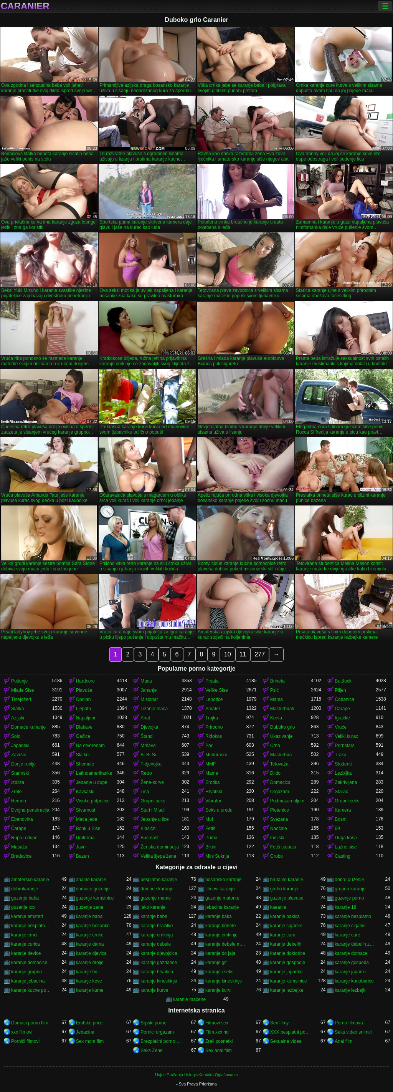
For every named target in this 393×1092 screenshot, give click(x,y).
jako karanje (152, 907)
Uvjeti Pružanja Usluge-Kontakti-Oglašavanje (196, 1074)
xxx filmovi (21, 1032)
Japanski (20, 745)
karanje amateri (27, 916)
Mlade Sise (22, 690)
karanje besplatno (353, 916)
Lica (144, 791)
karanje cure (347, 935)
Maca (146, 681)
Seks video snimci (353, 1032)
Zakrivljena (346, 782)
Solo (15, 736)
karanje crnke (90, 935)
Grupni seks (152, 801)
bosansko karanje (223, 879)
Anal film (343, 1041)
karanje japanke (286, 971)
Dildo (275, 773)
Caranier (25, 6)
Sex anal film (218, 1050)
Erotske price (89, 1023)
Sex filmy (279, 1023)
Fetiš (210, 828)
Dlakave (84, 727)
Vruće (341, 727)
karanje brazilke (156, 925)
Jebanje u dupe (91, 782)
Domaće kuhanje (28, 727)
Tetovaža (279, 764)
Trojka (211, 718)
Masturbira (281, 754)
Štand (146, 736)
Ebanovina (22, 819)
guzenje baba (25, 898)
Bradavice (21, 856)
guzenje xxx (23, 907)
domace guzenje (93, 888)
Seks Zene (151, 1050)
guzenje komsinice (95, 898)
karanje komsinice (288, 981)
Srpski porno (153, 1023)
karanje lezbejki (351, 990)
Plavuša (84, 690)
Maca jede (86, 819)
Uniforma (85, 837)
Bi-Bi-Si (148, 754)
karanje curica (25, 944)
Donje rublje (23, 764)
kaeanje (278, 907)
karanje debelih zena (355, 944)
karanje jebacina (28, 981)
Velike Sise (216, 690)
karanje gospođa (352, 962)
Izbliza (17, 782)
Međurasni (216, 754)
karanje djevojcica (158, 953)
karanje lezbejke (287, 990)
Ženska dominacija (159, 847)
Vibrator (213, 801)
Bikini (210, 847)
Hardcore (85, 681)
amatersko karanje (30, 879)
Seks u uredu (219, 810)
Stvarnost (86, 810)
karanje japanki (350, 971)
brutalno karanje (286, 879)
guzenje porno (349, 898)
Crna (275, 745)
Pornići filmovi (25, 1041)
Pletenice (279, 810)
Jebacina (85, 1032)
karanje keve (89, 981)
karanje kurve (154, 990)
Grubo (276, 856)
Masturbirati (282, 708)
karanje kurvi (218, 990)
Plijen (340, 690)
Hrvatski (213, 791)
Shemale (85, 764)
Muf (209, 819)
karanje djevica (91, 953)
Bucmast (149, 837)
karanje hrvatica (156, 971)
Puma (211, 837)
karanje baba (89, 916)
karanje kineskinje (223, 981)
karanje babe (153, 916)
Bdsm (341, 819)
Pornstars (344, 745)
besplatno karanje (158, 879)
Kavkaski (85, 791)
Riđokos (213, 736)
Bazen (82, 856)
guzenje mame (155, 898)
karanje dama (90, 944)
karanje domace (351, 953)
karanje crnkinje (221, 935)
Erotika (212, 782)
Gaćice (83, 736)
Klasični (148, 828)
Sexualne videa (286, 1041)
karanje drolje (90, 962)
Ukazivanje (281, 736)
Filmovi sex (216, 1023)
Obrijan (83, 699)
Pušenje (19, 681)
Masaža (19, 847)
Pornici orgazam (157, 1032)
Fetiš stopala (283, 847)
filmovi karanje (220, 888)
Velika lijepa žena (158, 856)
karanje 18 (345, 907)
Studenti (343, 764)
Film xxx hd (217, 1032)
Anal (145, 718)
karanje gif (215, 962)
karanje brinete (220, 925)
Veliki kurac (346, 736)
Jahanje (148, 690)
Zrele (16, 791)
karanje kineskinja (158, 981)
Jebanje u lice (154, 819)
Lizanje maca (154, 708)
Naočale (278, 828)
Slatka (17, 708)
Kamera (343, 810)
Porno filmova (349, 1023)
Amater (212, 708)
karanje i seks (219, 971)
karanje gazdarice (158, 962)
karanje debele (155, 944)
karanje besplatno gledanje (31, 925)
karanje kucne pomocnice (31, 990)
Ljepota (83, 708)
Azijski (17, 718)
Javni (81, 847)
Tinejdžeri (21, 699)
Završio (18, 754)
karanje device (26, 953)
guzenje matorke (222, 898)
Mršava (147, 745)
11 (242, 654)
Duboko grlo (282, 727)
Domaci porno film (29, 1023)
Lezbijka (343, 773)
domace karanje (156, 888)
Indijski (277, 837)
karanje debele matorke (225, 944)
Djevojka (149, 727)
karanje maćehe (189, 999)
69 (337, 828)
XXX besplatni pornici (290, 1032)
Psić (274, 690)
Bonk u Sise (88, 828)
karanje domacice (29, 962)
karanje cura (283, 935)
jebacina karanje (222, 907)
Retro (146, 773)
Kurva (276, 718)
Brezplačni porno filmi (161, 1041)
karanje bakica (285, 916)
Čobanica (344, 699)
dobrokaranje (24, 888)
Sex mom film (90, 1041)
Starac (341, 791)
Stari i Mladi (152, 810)
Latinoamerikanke (94, 773)
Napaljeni (85, 718)
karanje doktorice (287, 953)
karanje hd (86, 971)
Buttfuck (343, 681)
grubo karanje (284, 888)
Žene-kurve (152, 782)
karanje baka (218, 916)
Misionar (149, 699)
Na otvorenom (90, 745)
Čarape (342, 708)
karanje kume (90, 990)
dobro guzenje (349, 879)
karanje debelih (285, 944)
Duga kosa (346, 837)
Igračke (342, 718)
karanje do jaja (220, 953)
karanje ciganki (350, 925)
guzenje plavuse (287, 898)
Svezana (279, 819)
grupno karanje (350, 888)
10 (227, 654)
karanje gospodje (287, 962)
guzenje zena (89, 907)
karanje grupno (26, 971)
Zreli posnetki (219, 1041)
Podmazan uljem (287, 801)
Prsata (212, 681)
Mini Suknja (217, 856)
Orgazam (279, 791)
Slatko (82, 754)
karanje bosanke (93, 925)
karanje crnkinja (156, 935)
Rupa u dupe (24, 837)
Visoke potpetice (93, 801)
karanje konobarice (354, 981)
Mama (276, 699)
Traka (340, 754)
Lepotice (214, 699)
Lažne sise (346, 847)
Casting (342, 856)
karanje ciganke (286, 925)
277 (259, 654)
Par (209, 745)
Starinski (20, 773)
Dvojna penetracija (30, 810)
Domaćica (280, 782)
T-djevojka (151, 764)
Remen (18, 801)
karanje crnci (24, 935)
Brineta (277, 681)
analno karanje (91, 879)
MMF (210, 764)
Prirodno (214, 727)
